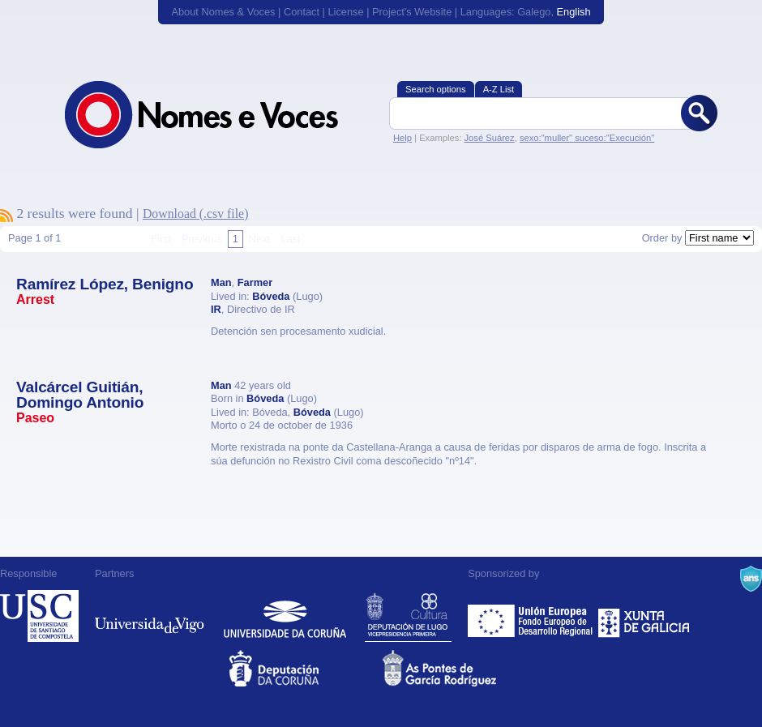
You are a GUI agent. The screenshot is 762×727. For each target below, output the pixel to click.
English (574, 12)
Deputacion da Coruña (304, 668)
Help (402, 138)
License (345, 12)
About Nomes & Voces (223, 12)
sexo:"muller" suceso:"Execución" (587, 138)
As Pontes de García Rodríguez (458, 668)
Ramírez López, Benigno (104, 284)
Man (221, 282)
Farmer (255, 282)
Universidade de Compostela (39, 616)
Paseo (35, 418)
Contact (301, 12)
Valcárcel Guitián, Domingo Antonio (79, 394)
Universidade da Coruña (285, 616)
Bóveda (270, 296)
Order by (662, 238)
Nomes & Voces (219, 114)
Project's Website (412, 12)
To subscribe (6, 215)
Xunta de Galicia (644, 616)
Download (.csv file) (196, 213)
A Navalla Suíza (751, 579)
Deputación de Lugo (408, 616)
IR (216, 309)
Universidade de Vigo (149, 616)
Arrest (35, 299)
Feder (531, 616)
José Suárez (489, 138)
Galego (533, 12)
